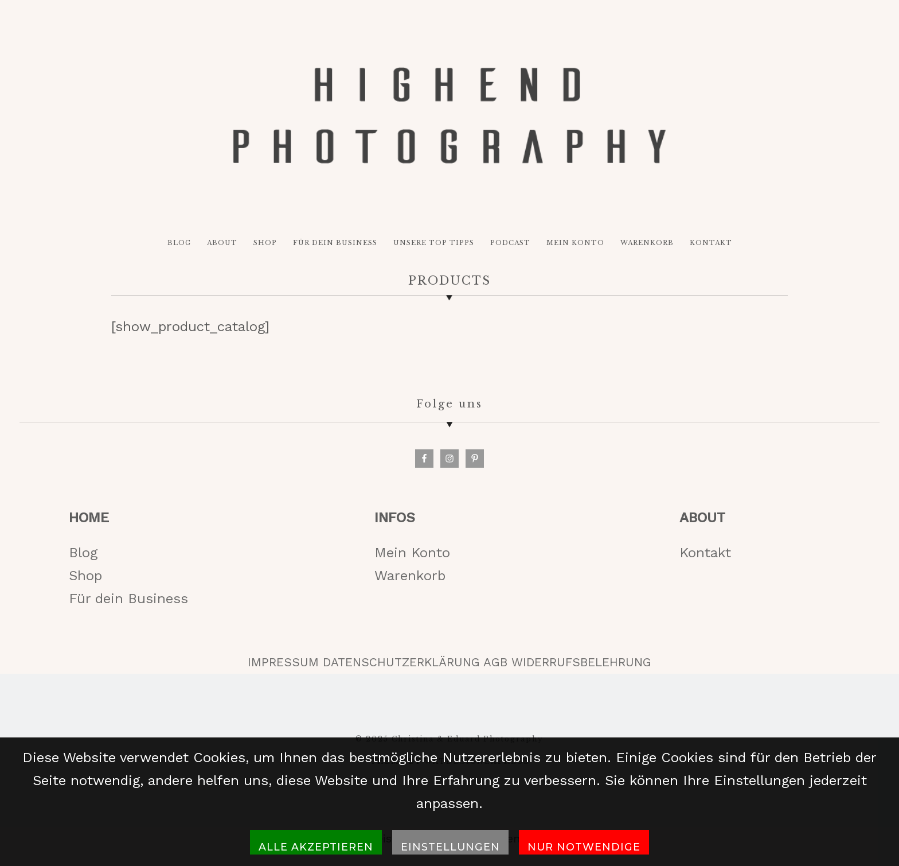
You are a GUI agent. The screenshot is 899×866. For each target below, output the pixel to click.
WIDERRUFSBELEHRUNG (581, 662)
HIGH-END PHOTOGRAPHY (449, 115)
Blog (83, 553)
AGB (495, 662)
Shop (85, 576)
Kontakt (705, 553)
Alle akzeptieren (316, 847)
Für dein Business (128, 599)
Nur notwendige (583, 847)
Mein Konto (412, 553)
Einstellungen (450, 847)
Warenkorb (409, 576)
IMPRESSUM (283, 662)
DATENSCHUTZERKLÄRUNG (401, 662)
